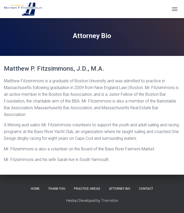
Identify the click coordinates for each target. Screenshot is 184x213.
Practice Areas (87, 188)
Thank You (56, 188)
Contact (146, 188)
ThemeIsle (109, 201)
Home (35, 188)
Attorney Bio (119, 188)
